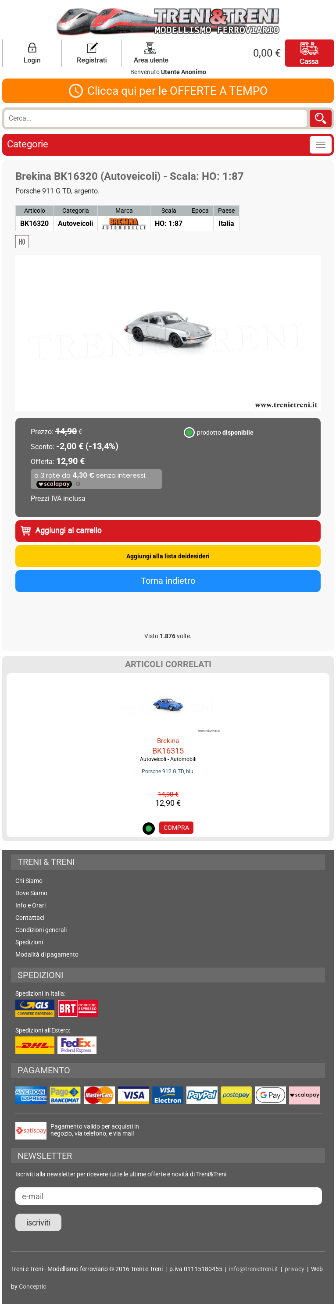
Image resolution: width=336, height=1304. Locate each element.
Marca (124, 210)
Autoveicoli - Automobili (168, 759)
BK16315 (168, 750)
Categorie (27, 144)
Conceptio (32, 1286)
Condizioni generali (41, 929)
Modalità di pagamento (47, 954)
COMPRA (176, 827)
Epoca (200, 210)
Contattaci (29, 917)
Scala (168, 210)
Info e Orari (30, 905)
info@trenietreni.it (253, 1268)
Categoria (75, 210)
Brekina (168, 741)
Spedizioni (29, 942)
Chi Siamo (29, 880)
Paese (226, 210)
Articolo (34, 210)
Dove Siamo (31, 893)
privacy (294, 1268)
